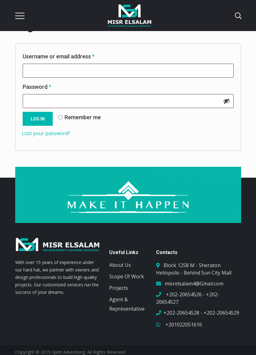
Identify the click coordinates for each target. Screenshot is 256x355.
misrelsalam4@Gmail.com (194, 283)
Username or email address (70, 55)
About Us (120, 265)
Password (48, 85)
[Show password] (226, 101)
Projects (118, 287)
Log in (38, 118)
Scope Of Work (126, 276)
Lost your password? (46, 133)
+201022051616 (183, 324)
